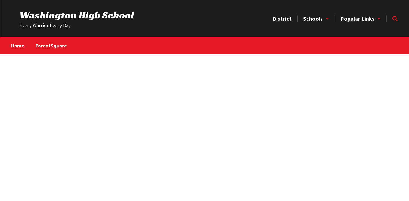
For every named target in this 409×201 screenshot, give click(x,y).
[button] (316, 18)
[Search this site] (395, 18)
